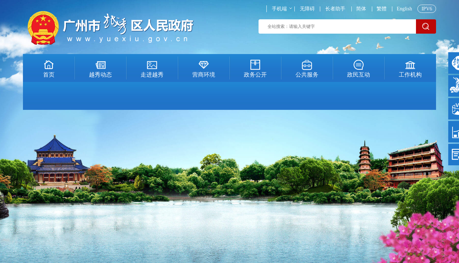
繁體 (382, 8)
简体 (361, 8)
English (404, 8)
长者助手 (335, 8)
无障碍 (307, 8)
